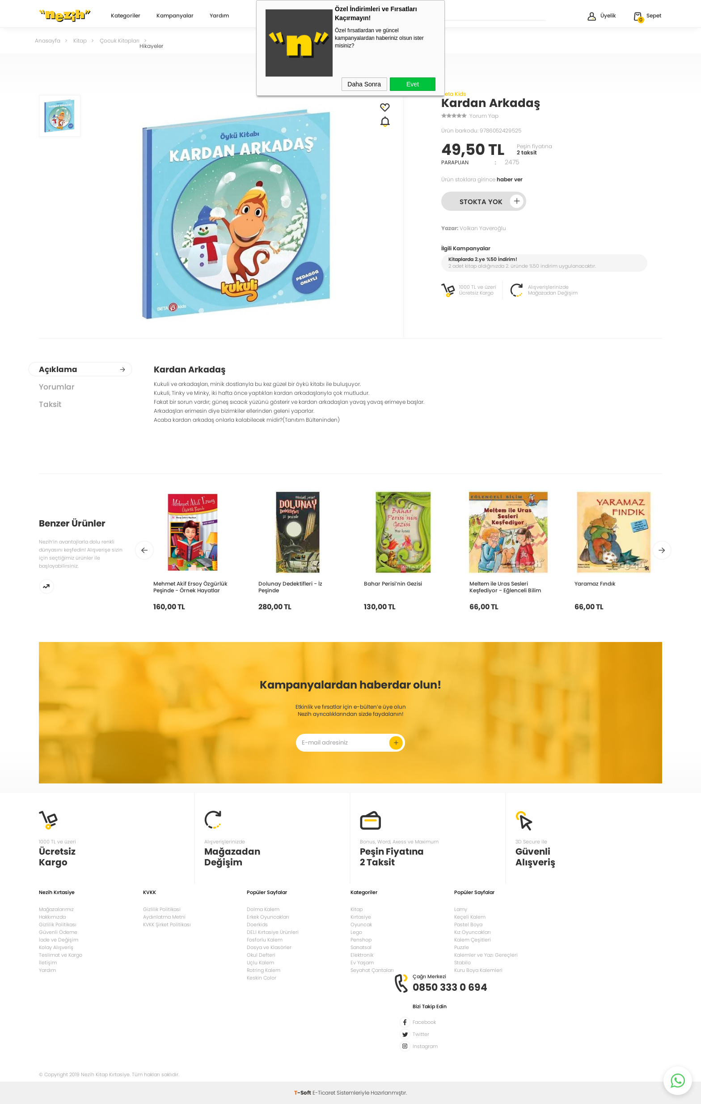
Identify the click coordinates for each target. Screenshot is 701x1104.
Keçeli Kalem (470, 916)
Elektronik (361, 955)
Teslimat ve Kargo (60, 955)
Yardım (219, 16)
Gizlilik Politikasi (162, 909)
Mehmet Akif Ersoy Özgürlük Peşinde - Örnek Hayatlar (190, 587)
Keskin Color (261, 977)
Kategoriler (125, 16)
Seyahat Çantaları (372, 970)
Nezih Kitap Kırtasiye (65, 15)
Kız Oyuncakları (472, 932)
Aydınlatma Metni (164, 916)
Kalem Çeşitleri (472, 939)
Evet (412, 84)
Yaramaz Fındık (595, 583)
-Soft (303, 1092)
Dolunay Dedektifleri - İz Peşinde (290, 587)
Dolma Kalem (263, 909)
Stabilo (462, 962)
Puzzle (461, 947)
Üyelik (601, 16)
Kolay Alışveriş (56, 947)
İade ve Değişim (58, 939)
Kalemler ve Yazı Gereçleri (486, 955)
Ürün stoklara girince (482, 179)
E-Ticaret (323, 1092)
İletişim (48, 962)
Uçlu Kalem (260, 962)
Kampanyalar (175, 16)
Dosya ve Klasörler (269, 947)
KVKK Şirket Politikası (167, 924)
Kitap (356, 909)
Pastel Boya (468, 924)
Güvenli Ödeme (58, 932)
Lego (356, 932)
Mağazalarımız (56, 909)
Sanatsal (361, 947)
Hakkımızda (52, 916)
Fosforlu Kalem (265, 939)
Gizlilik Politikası (57, 924)
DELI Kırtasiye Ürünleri (273, 932)
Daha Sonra (364, 84)
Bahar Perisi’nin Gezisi (393, 583)
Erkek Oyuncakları (268, 916)
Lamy (460, 909)
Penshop (361, 939)
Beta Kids (453, 94)
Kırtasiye (360, 916)
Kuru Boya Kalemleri (478, 970)
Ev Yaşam (362, 962)
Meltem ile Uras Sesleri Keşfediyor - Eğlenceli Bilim (505, 587)
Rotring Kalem (263, 970)
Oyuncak (361, 924)
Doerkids (257, 924)
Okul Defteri (261, 955)
